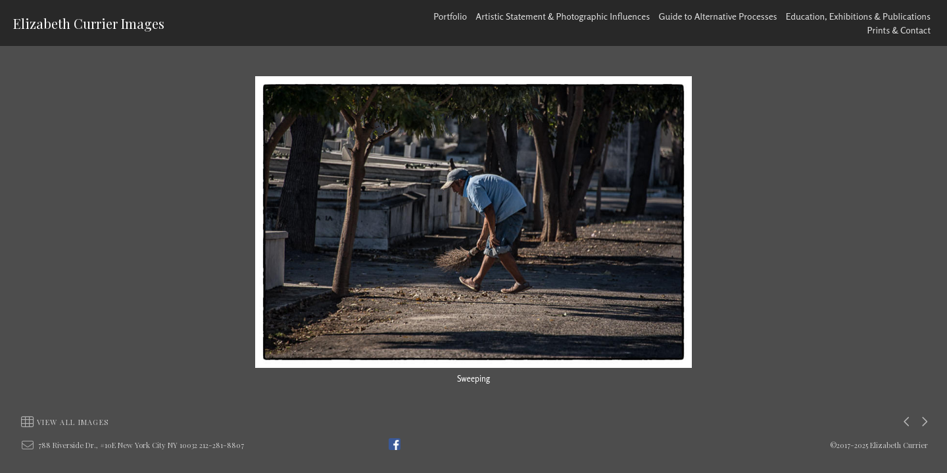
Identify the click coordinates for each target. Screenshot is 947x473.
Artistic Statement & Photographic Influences (562, 16)
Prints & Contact (899, 29)
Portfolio (450, 16)
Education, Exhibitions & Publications (858, 16)
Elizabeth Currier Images (88, 23)
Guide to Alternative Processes (718, 16)
